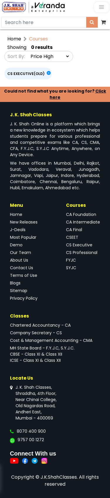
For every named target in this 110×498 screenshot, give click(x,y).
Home (14, 38)
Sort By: (16, 56)
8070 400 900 (31, 431)
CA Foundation (81, 214)
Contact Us (21, 268)
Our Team (20, 252)
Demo (16, 245)
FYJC (71, 260)
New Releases (24, 222)
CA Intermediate (83, 222)
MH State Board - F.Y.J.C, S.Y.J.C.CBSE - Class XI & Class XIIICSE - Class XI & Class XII (42, 354)
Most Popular (23, 237)
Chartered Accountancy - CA (40, 325)
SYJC (71, 268)
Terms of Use (23, 275)
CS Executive (79, 245)
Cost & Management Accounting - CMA (51, 340)
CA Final (74, 230)
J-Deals (18, 230)
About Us (19, 260)
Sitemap (18, 291)
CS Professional (81, 252)
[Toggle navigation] (101, 7)
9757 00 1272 (31, 440)
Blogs (15, 283)
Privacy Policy (24, 298)
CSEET (72, 237)
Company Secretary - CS (36, 333)
